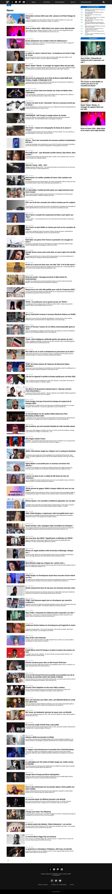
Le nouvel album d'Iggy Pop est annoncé (40, 837)
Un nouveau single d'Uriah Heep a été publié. (42, 725)
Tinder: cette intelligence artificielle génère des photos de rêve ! (49, 339)
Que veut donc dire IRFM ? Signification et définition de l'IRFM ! (49, 538)
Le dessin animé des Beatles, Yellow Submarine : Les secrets (48, 824)
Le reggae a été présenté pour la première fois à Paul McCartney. (49, 749)
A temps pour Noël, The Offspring (38, 812)
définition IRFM (86, 2)
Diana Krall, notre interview (35, 638)
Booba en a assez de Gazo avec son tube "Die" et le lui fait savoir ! (50, 264)
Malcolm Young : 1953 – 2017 (36, 165)
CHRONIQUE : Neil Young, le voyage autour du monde (45, 115)
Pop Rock (47, 2)
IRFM (9, 5)
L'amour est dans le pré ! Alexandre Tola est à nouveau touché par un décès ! (94, 29)
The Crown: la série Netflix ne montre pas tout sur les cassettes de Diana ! (92, 84)
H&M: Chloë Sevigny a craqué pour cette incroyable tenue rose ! (49, 513)
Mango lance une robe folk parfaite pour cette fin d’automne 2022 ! (50, 289)
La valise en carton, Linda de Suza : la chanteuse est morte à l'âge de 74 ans (95, 18)
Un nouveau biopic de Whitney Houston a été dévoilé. (45, 799)
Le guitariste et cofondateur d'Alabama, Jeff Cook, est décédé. (48, 849)
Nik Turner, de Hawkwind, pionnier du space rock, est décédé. (48, 712)
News (33, 2)
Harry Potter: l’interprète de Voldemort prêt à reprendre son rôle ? (50, 613)
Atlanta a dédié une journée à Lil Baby (39, 737)
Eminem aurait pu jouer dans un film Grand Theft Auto (45, 662)
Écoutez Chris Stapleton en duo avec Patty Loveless (45, 687)
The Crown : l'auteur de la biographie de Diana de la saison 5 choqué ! (95, 34)
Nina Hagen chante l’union (35, 439)
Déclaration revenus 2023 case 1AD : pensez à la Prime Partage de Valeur (95, 10)
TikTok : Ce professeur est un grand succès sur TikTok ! (46, 302)
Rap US (73, 2)
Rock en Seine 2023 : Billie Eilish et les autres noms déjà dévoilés (50, 28)
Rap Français (59, 2)
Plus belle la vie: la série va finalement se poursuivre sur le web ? (49, 352)
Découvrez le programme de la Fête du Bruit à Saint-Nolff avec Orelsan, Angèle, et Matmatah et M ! (95, 23)
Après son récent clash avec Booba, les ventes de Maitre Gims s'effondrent (95, 26)
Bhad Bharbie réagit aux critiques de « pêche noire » (45, 563)
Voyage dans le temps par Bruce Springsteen (42, 774)
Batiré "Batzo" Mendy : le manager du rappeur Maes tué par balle (49, 66)
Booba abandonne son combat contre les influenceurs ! (46, 41)
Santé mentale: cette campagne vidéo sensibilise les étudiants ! (49, 526)
